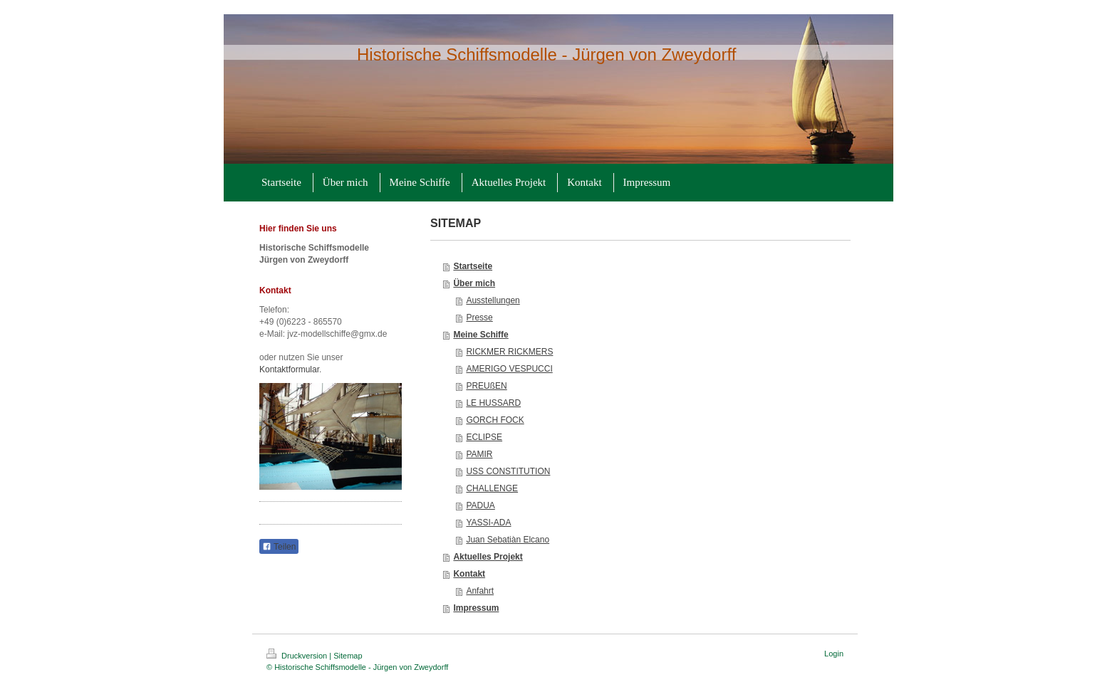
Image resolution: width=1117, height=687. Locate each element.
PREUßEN (486, 386)
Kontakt (469, 574)
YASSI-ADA (488, 523)
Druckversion (297, 655)
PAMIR (479, 454)
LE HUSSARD (493, 403)
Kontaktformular (289, 369)
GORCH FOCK (495, 420)
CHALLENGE (492, 488)
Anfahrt (480, 591)
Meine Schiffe (480, 335)
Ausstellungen (492, 300)
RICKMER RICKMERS (509, 352)
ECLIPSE (484, 437)
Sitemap (347, 655)
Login (833, 653)
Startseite (472, 266)
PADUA (480, 505)
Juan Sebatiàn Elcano (507, 540)
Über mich (474, 283)
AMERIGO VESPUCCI (509, 369)
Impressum (476, 608)
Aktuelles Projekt (487, 557)
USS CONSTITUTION (508, 471)
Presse (479, 317)
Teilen (279, 547)
